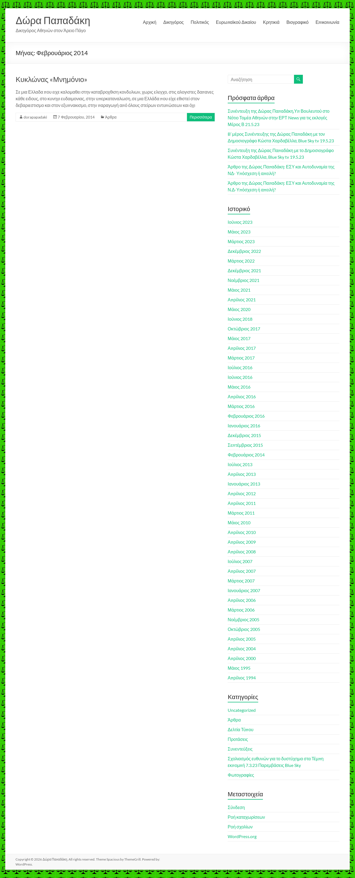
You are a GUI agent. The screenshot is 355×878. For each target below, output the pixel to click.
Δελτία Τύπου (240, 729)
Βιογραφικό (297, 22)
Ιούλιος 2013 (240, 464)
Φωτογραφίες (241, 774)
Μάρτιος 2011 (241, 512)
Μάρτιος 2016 (241, 406)
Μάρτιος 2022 (241, 260)
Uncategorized (242, 710)
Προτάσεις (238, 739)
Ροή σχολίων (240, 826)
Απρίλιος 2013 (242, 474)
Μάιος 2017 (239, 338)
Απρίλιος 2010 (242, 532)
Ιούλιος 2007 (240, 561)
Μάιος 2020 (239, 309)
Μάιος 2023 (239, 231)
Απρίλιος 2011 (242, 503)
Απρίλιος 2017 (242, 348)
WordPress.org (242, 836)
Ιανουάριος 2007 (244, 590)
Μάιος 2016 (239, 386)
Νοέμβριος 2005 (243, 619)
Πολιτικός (200, 22)
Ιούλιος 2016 (240, 367)
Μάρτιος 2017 (241, 357)
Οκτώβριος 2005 (244, 629)
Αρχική (149, 22)
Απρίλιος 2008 (242, 551)
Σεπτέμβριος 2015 (245, 445)
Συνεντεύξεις (240, 748)
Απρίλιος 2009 (242, 542)
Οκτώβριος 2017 (244, 328)
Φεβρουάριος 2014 (246, 454)
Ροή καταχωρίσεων (246, 817)
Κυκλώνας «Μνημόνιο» (51, 79)
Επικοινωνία (327, 22)
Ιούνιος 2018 (240, 319)
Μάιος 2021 (239, 289)
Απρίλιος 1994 (242, 677)
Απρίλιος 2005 (242, 638)
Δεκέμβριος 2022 (244, 251)
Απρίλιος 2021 (242, 299)
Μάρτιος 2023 (241, 241)
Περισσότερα (201, 117)
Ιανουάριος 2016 (244, 425)
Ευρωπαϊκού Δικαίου (236, 22)
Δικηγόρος (173, 22)
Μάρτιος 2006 (241, 609)
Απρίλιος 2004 (242, 648)
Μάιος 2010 (239, 522)
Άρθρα (110, 117)
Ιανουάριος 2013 (244, 483)
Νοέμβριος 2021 (243, 280)
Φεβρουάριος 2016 (246, 416)
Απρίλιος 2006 (242, 600)
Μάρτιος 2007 (241, 580)
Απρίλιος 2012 (242, 493)
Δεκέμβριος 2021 (244, 270)
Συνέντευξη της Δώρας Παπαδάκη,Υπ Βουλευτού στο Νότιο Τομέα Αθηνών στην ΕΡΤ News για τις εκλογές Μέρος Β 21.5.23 (278, 117)
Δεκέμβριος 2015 (244, 435)
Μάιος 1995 (239, 668)
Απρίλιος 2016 (242, 396)
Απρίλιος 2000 (242, 658)
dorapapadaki (35, 117)
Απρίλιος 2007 (242, 571)
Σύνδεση (236, 807)
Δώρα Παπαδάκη (53, 20)
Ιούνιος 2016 (240, 377)
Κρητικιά (271, 22)
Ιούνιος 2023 (240, 222)
